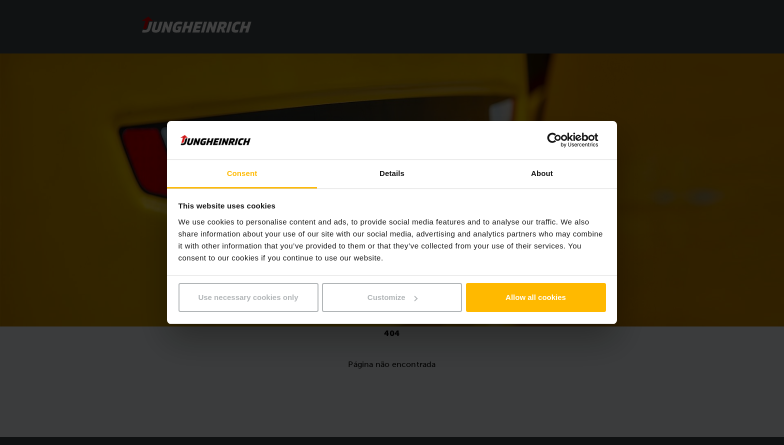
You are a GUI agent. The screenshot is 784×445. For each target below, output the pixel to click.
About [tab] (542, 173)
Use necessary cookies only (248, 297)
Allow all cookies (536, 297)
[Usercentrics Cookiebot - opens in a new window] (562, 140)
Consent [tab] (242, 173)
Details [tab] (392, 173)
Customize (393, 297)
